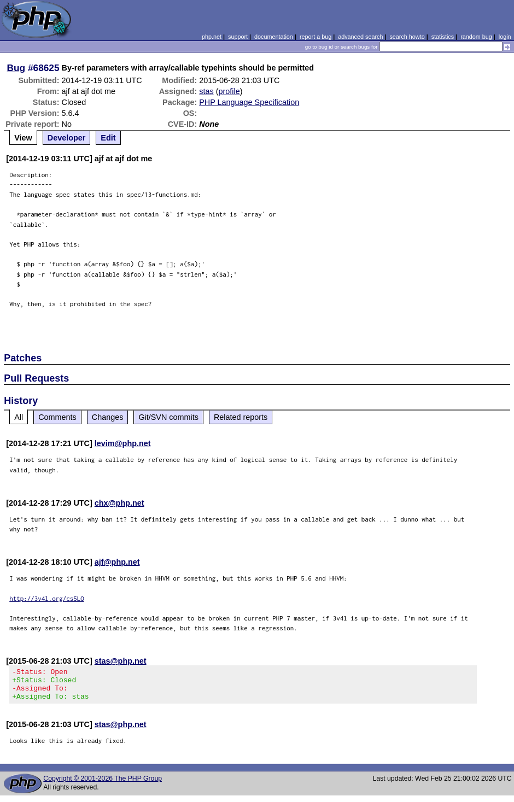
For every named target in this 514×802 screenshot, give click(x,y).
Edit (108, 137)
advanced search (360, 36)
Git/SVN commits (168, 417)
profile (229, 91)
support (238, 36)
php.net (211, 36)
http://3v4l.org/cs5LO (46, 598)
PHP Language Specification (249, 102)
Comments (57, 417)
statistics (442, 36)
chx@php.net (119, 503)
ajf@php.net (117, 562)
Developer (67, 137)
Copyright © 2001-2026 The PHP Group (102, 785)
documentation (273, 36)
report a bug (315, 36)
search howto (406, 36)
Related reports (240, 417)
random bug (476, 36)
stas (206, 91)
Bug (16, 67)
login (505, 36)
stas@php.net (121, 661)
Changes (108, 417)
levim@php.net (123, 443)
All (18, 417)
